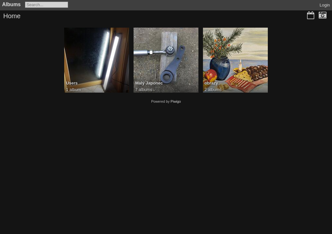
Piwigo (176, 101)
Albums (11, 4)
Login (325, 5)
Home (11, 16)
